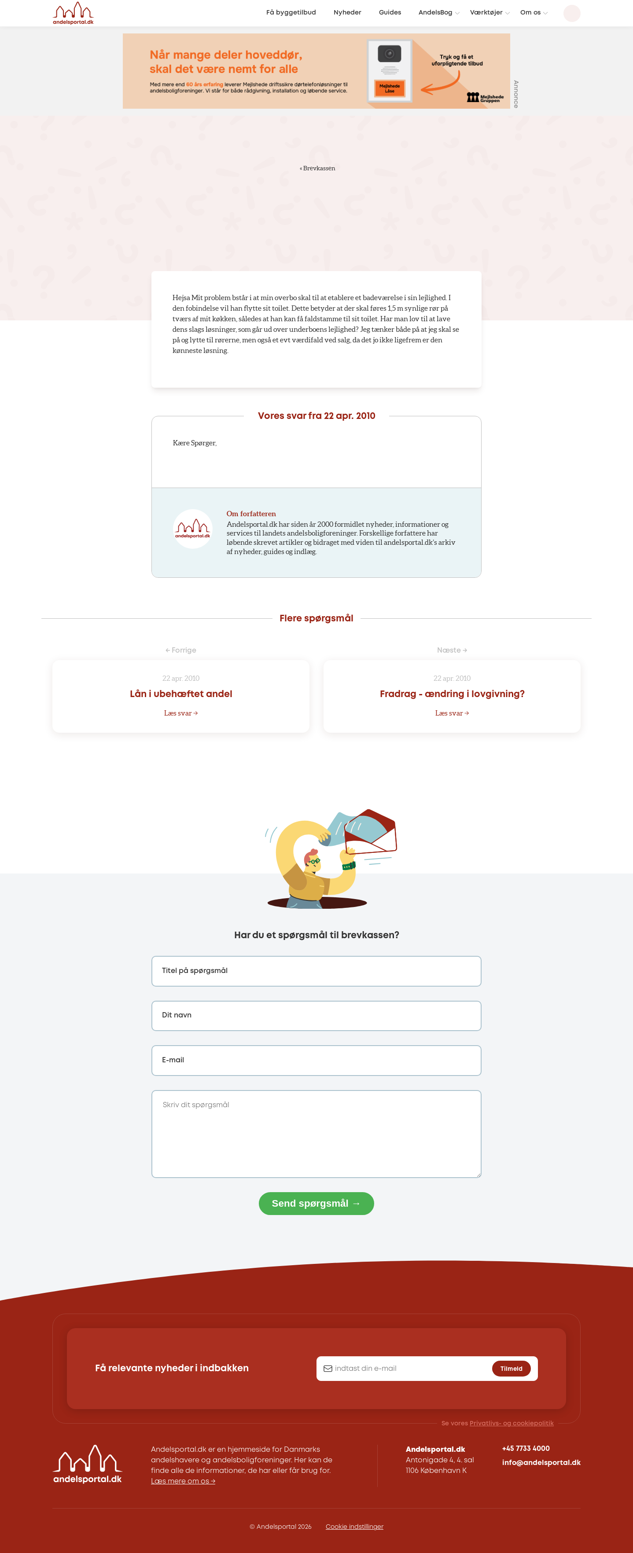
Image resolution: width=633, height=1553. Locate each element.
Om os (530, 13)
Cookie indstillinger (354, 1527)
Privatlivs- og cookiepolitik (512, 1423)
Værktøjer (486, 13)
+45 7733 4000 (526, 1449)
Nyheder (347, 13)
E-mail (173, 1060)
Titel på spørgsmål (195, 971)
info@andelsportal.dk (541, 1463)
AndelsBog (436, 13)
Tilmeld (512, 1369)
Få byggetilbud (291, 13)
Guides (390, 13)
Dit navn (176, 1015)
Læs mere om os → (183, 1481)
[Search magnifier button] (572, 13)
